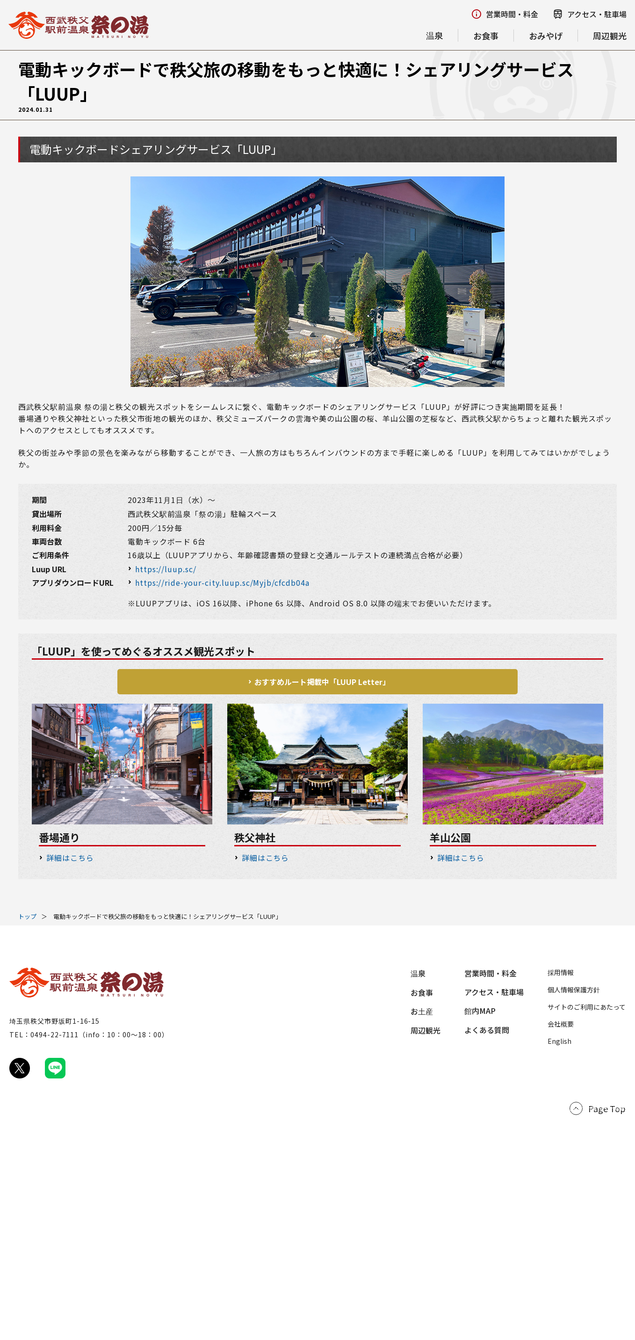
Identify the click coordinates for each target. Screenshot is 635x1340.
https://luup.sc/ (165, 569)
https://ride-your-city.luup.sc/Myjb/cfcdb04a (222, 582)
